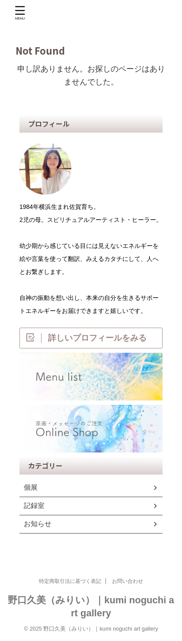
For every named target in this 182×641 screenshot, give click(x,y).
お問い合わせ (127, 581)
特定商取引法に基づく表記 (70, 581)
